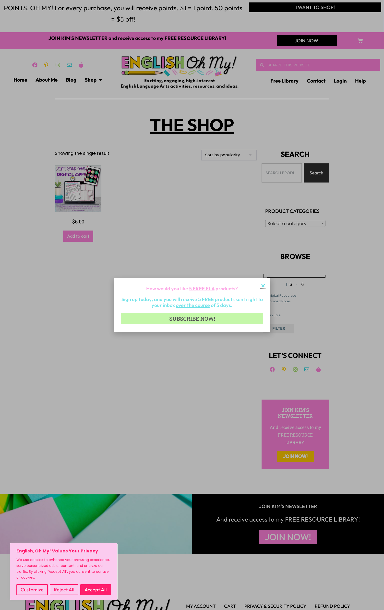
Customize (32, 589)
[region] (64, 571)
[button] (263, 285)
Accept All (95, 589)
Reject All (64, 589)
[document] (192, 305)
